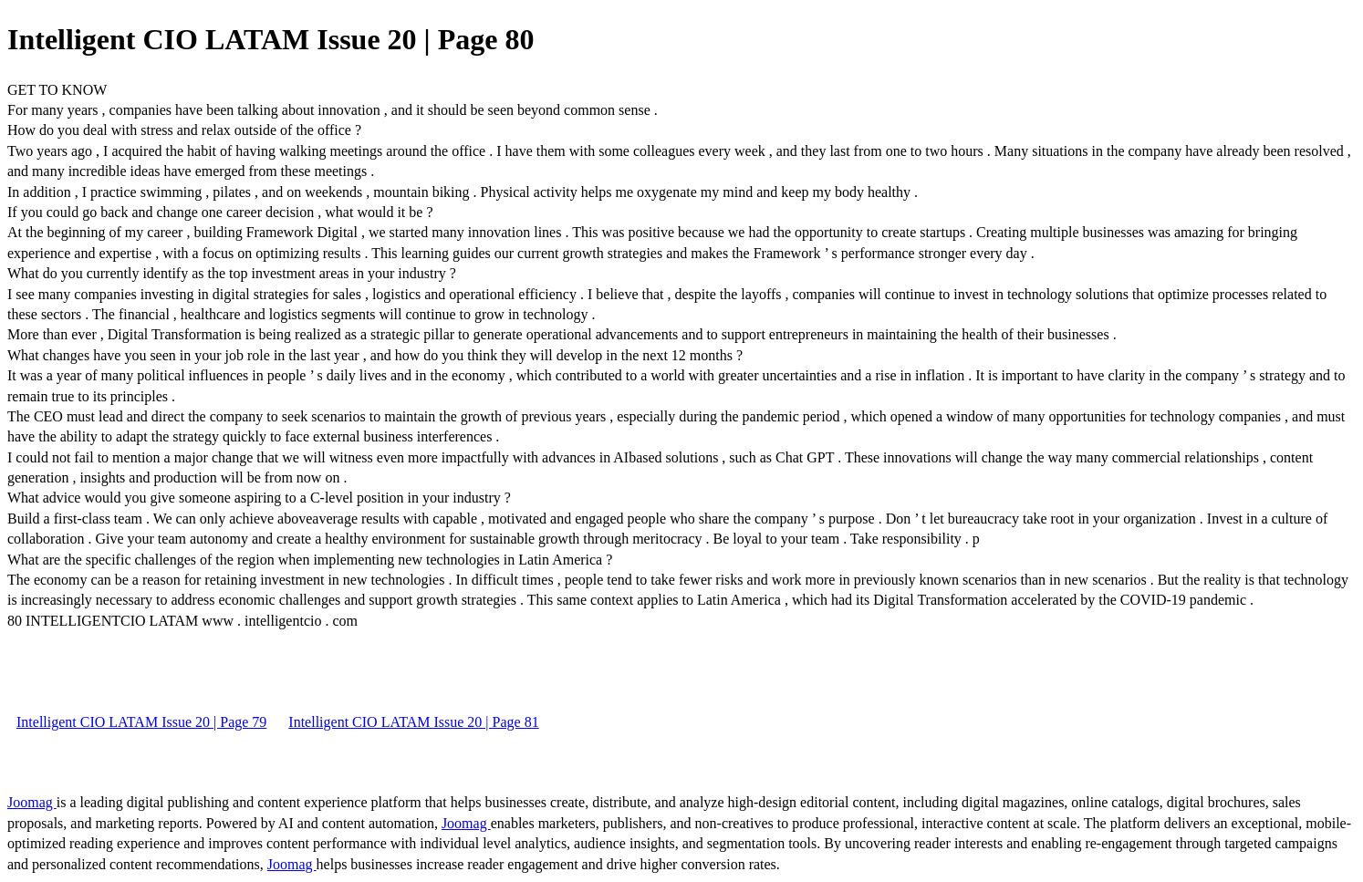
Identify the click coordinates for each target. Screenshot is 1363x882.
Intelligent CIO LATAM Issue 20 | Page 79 (141, 722)
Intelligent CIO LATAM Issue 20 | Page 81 (413, 722)
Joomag (32, 802)
